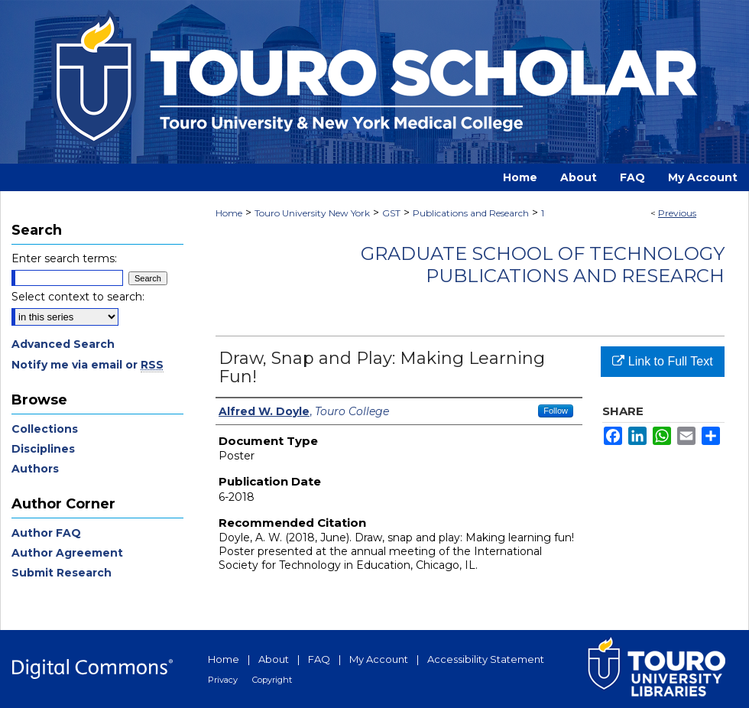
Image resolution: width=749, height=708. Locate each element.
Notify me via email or (87, 365)
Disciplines (43, 449)
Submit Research (61, 573)
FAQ (319, 659)
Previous (677, 213)
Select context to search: (77, 297)
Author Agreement (67, 553)
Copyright (272, 679)
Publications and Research (471, 213)
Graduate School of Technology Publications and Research (543, 264)
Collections (44, 429)
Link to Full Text (662, 361)
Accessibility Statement (485, 659)
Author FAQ (46, 533)
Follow (555, 410)
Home (229, 213)
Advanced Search (63, 344)
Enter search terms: (64, 258)
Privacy (223, 679)
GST (391, 213)
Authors (35, 469)
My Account (378, 659)
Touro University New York (312, 213)
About (273, 659)
